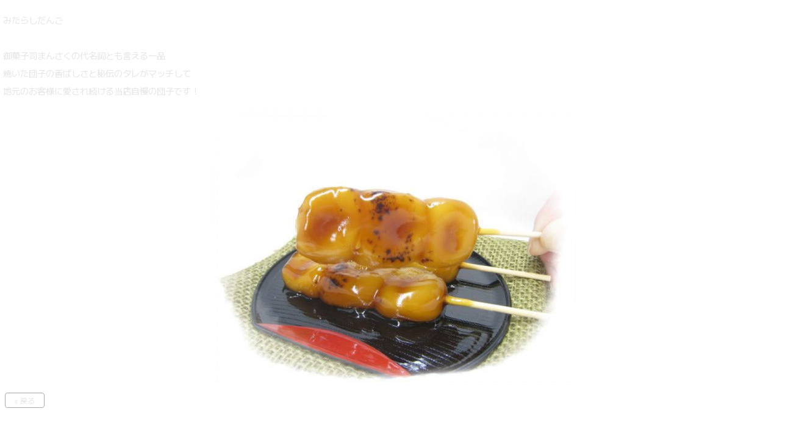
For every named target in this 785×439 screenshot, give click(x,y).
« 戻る (25, 400)
